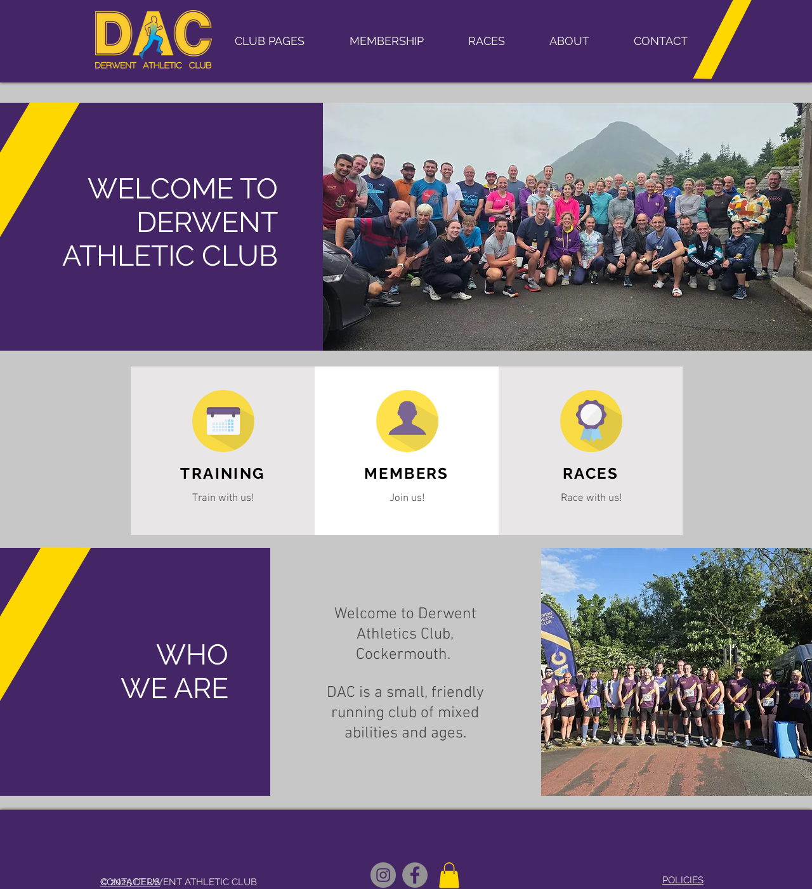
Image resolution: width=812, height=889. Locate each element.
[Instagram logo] (383, 875)
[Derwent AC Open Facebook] (415, 875)
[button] (269, 41)
